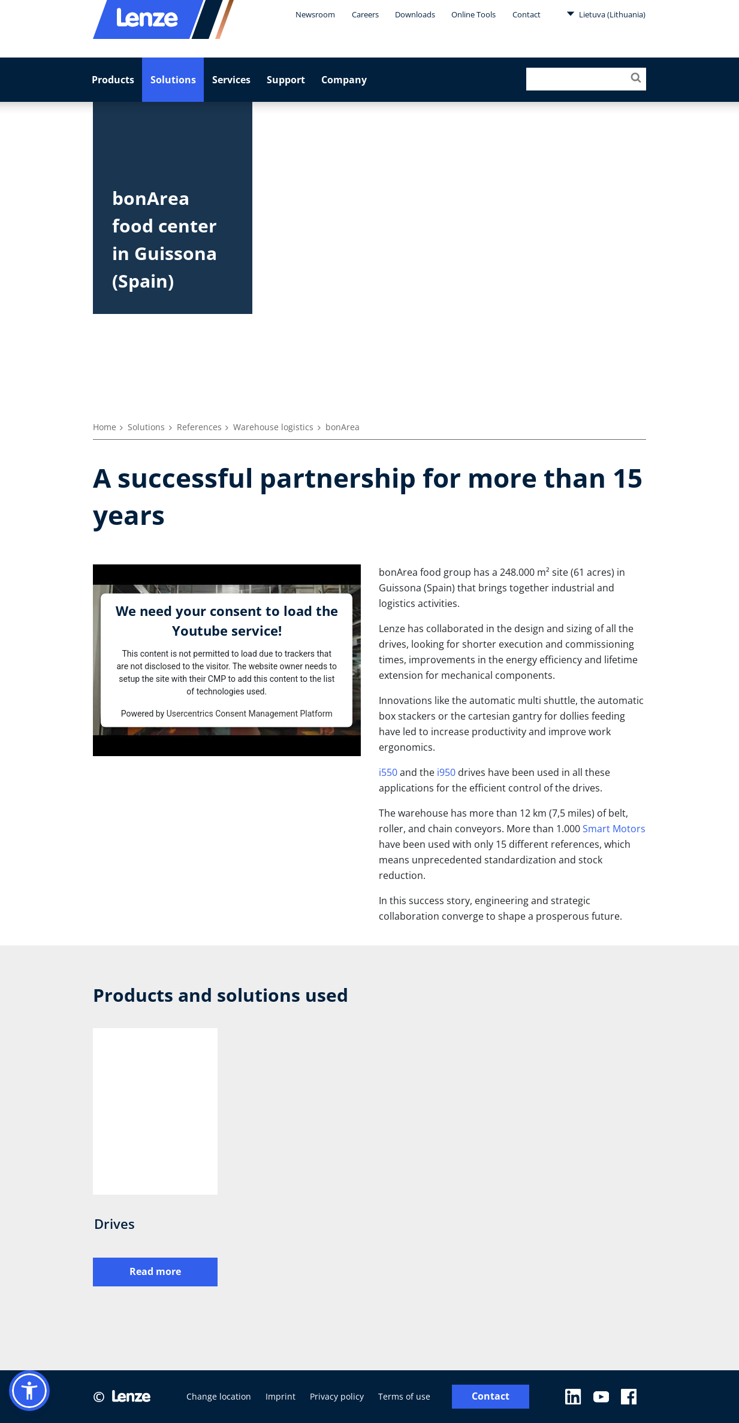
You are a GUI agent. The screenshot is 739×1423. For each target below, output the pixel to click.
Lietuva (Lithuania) (606, 14)
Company (344, 79)
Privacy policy (337, 1396)
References (199, 427)
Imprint (280, 1396)
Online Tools (473, 14)
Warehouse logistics (273, 427)
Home (104, 427)
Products (113, 79)
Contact (526, 14)
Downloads (415, 14)
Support (286, 79)
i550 (388, 772)
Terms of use (404, 1396)
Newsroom (315, 14)
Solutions (173, 79)
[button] (29, 1390)
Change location (218, 1396)
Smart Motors (614, 828)
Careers (365, 14)
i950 (446, 772)
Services (231, 79)
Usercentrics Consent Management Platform (250, 713)
